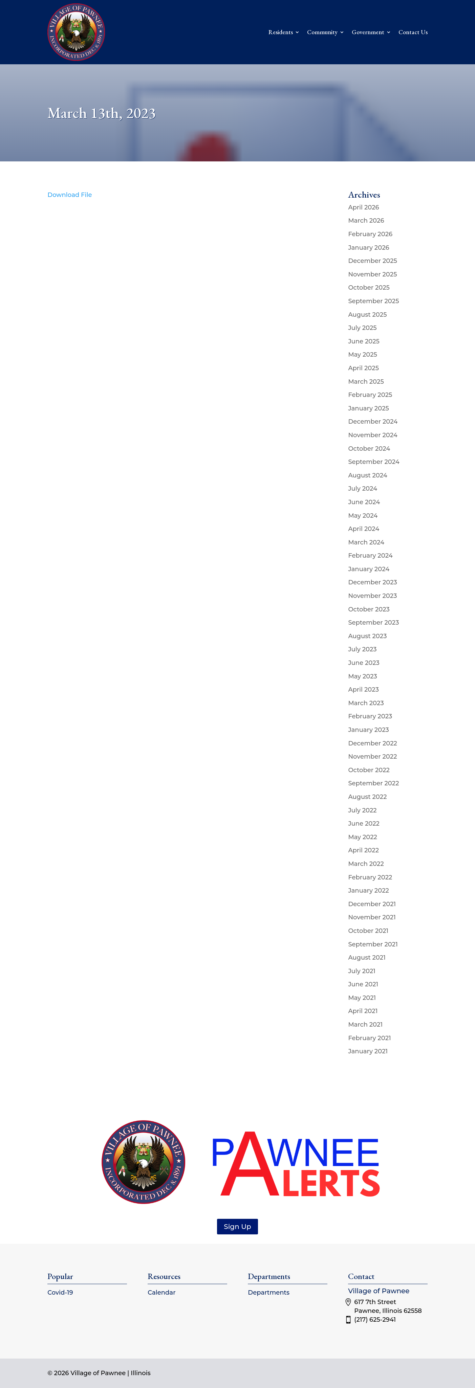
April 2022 (363, 850)
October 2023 (369, 609)
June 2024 (364, 502)
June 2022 (364, 823)
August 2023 (367, 636)
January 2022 (368, 890)
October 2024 (369, 448)
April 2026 (363, 207)
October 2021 (368, 931)
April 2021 (362, 1011)
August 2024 (367, 475)
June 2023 (364, 663)
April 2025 (363, 368)
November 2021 (371, 917)
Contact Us (413, 32)
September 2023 (373, 622)
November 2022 (372, 756)
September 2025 (373, 301)
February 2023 (370, 716)
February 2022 (370, 877)
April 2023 (363, 689)
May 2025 (362, 354)
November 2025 (372, 274)
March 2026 (366, 220)
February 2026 (370, 234)
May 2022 (362, 837)
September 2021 (372, 944)
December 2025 (372, 261)
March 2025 (366, 381)
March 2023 (366, 703)
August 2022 (367, 797)
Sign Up (237, 1227)
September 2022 (373, 783)
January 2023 (368, 730)
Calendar (161, 1292)
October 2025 (369, 287)
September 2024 (374, 462)
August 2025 (367, 314)
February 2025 (370, 395)
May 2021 (362, 998)
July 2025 (362, 328)
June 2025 (364, 341)
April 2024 (363, 529)
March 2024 (366, 542)
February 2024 (370, 555)
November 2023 (372, 596)
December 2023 (372, 582)
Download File (69, 195)
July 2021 (361, 971)
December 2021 (372, 904)
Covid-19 (60, 1292)
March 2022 (366, 864)
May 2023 (362, 676)
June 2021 (363, 984)
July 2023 (362, 649)
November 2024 (372, 435)
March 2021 (365, 1024)
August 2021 (366, 957)
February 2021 (369, 1038)
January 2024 (368, 569)
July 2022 (362, 810)
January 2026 (368, 247)
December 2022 (372, 743)
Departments (268, 1292)
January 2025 (368, 408)
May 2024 (362, 515)
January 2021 (368, 1051)
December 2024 (372, 421)
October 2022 (369, 770)
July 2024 (362, 488)
